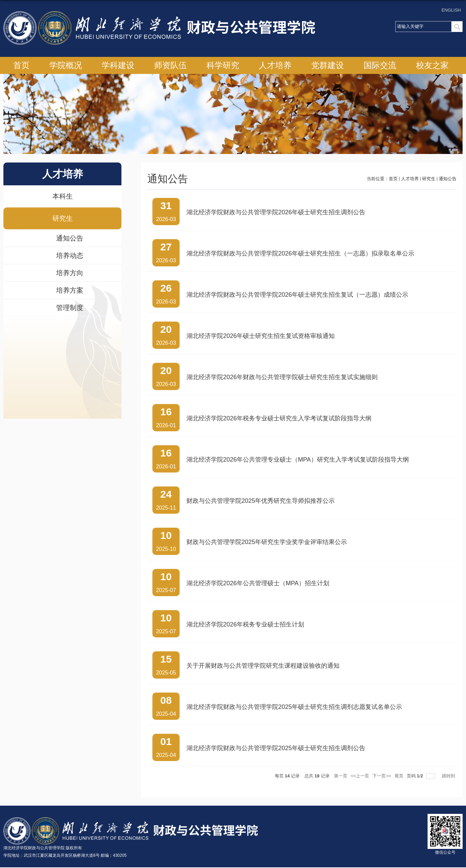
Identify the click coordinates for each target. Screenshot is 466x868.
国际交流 (380, 65)
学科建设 (118, 65)
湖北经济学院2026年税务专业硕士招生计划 (245, 624)
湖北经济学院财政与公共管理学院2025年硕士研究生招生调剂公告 (275, 748)
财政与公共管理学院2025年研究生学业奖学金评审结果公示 (266, 542)
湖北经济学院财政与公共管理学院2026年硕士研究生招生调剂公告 (275, 212)
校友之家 (432, 65)
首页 (21, 65)
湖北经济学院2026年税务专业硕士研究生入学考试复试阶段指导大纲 (278, 418)
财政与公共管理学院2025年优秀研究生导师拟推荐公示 (260, 500)
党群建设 (327, 65)
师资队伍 (170, 65)
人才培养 (275, 65)
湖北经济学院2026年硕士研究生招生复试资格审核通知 (260, 335)
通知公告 (447, 178)
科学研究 (222, 65)
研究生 (428, 178)
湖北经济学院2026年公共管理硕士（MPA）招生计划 (257, 583)
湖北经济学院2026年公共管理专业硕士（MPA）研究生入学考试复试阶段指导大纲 (297, 459)
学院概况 (65, 65)
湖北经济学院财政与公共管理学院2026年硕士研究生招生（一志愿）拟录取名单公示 (300, 253)
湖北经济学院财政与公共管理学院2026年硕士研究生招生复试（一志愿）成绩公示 (297, 294)
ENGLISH (451, 10)
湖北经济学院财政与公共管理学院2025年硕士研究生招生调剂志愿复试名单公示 (294, 706)
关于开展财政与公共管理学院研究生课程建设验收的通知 (262, 665)
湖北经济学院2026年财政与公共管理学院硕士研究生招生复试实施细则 (282, 377)
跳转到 (449, 775)
